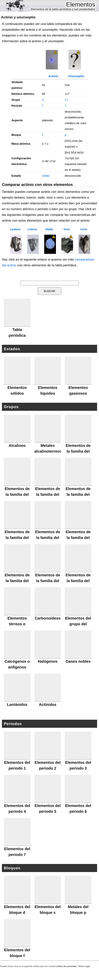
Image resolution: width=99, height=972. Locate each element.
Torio (66, 229)
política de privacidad (66, 966)
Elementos (80, 4)
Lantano (15, 229)
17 (66, 99)
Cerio (83, 229)
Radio (49, 229)
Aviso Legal (84, 966)
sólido (45, 175)
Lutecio (32, 229)
